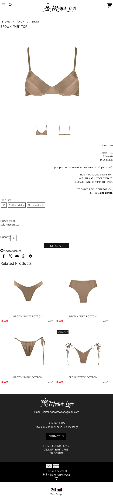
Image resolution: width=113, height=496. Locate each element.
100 (17, 224)
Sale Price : (6, 224)
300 (13, 221)
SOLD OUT (62, 332)
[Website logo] (59, 7)
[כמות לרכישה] (13, 238)
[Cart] (109, 5)
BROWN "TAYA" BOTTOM (83, 377)
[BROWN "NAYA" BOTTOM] (28, 313)
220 (52, 321)
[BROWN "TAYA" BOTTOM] (83, 373)
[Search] (10, 5)
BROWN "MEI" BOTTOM (83, 316)
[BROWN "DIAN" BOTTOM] (28, 364)
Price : (4, 221)
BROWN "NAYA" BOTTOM (28, 316)
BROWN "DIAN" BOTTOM (27, 377)
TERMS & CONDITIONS (56, 446)
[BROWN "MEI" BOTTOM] (83, 313)
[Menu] (3, 5)
